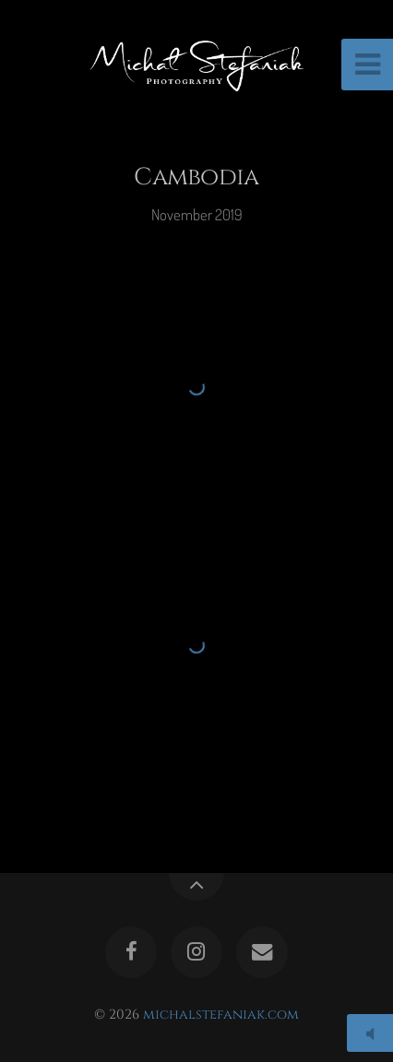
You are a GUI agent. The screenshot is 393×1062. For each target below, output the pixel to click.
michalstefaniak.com (221, 1014)
